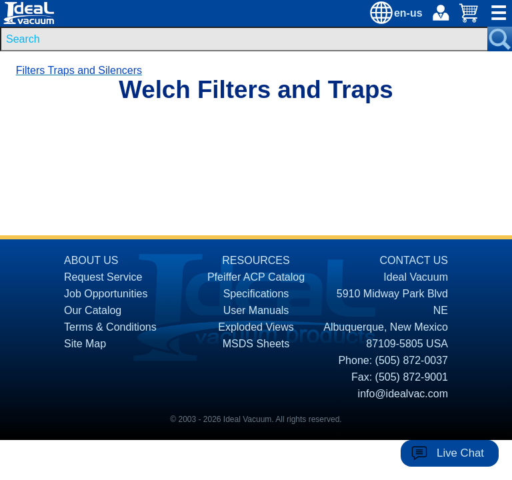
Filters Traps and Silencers (79, 70)
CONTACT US (413, 260)
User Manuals (256, 310)
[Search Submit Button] (499, 39)
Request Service (103, 277)
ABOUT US (91, 260)
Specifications (256, 293)
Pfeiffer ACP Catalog (256, 277)
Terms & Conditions (110, 327)
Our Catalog (92, 310)
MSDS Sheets (256, 343)
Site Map (85, 343)
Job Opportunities (105, 293)
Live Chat (460, 453)
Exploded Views (256, 327)
